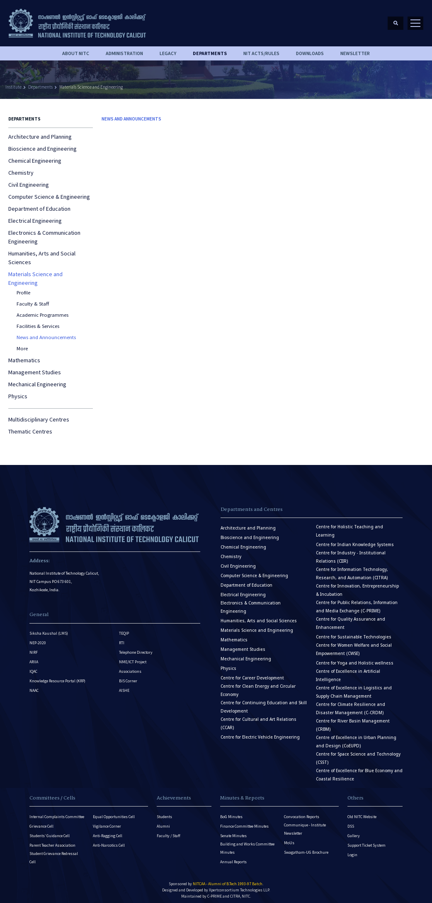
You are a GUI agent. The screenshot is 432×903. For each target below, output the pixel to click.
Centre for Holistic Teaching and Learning (349, 527)
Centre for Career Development (252, 674)
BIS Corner (128, 676)
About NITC (75, 49)
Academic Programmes (42, 311)
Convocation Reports (301, 812)
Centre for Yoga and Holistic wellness (354, 659)
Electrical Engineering (35, 216)
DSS (350, 822)
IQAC (33, 667)
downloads (310, 49)
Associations (130, 667)
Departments (40, 83)
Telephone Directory (136, 648)
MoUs (289, 838)
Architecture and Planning (40, 132)
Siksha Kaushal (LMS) (48, 629)
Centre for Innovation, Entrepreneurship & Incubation (357, 586)
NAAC (34, 686)
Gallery (353, 831)
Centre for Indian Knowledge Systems (355, 540)
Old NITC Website (361, 812)
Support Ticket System (366, 841)
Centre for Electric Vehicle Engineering (260, 733)
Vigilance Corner (107, 822)
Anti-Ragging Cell (107, 831)
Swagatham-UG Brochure (306, 848)
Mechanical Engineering (37, 380)
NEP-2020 (37, 638)
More (22, 344)
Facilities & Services (38, 322)
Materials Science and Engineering (91, 83)
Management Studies (34, 368)
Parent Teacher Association (52, 841)
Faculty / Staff (168, 831)
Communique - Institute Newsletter (305, 825)
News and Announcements (46, 333)
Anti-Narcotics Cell (109, 841)
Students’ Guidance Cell (49, 831)
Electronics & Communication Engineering (44, 233)
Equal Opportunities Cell (114, 812)
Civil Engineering (28, 180)
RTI (121, 638)
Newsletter (355, 49)
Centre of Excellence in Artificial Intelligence (348, 671)
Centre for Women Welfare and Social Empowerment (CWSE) (354, 645)
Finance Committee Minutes (244, 822)
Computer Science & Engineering (49, 192)
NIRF (33, 648)
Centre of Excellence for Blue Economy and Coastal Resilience (359, 771)
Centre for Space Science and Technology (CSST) (358, 754)
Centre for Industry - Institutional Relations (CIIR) (351, 553)
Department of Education (39, 204)
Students (164, 812)
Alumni (163, 822)
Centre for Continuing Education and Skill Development (264, 703)
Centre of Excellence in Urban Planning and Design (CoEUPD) (356, 737)
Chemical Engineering (34, 156)
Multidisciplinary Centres (38, 415)
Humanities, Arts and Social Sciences (41, 254)
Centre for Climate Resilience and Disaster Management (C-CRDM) (350, 704)
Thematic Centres (30, 427)
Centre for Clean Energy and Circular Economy (258, 686)
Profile (23, 288)
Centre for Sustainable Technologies (353, 633)
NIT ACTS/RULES (261, 49)
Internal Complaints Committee (56, 812)
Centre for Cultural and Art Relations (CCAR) (258, 719)
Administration (124, 49)
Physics (17, 392)
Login (352, 850)
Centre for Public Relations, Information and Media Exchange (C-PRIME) (357, 602)
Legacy (168, 49)
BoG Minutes (231, 812)
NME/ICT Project (132, 657)
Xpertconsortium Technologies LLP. (239, 886)
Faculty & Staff (33, 299)
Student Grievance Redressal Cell (53, 853)
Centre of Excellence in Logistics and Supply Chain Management (354, 688)
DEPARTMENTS (210, 49)
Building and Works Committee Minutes (247, 844)
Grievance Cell (41, 822)
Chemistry (21, 168)
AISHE (124, 686)
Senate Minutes (233, 831)
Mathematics (24, 356)
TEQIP (124, 629)
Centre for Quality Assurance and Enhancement (350, 619)
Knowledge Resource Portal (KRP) (57, 676)
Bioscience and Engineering (42, 144)
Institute (13, 83)
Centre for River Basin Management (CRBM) (353, 721)
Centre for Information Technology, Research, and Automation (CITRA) (352, 569)
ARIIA (33, 657)
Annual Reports (233, 857)
